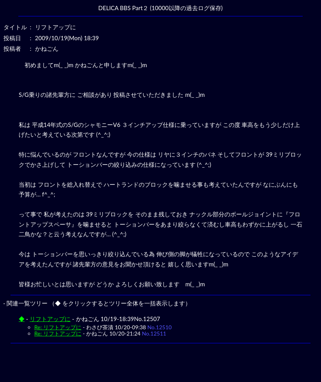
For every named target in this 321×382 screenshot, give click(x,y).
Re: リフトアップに (57, 327)
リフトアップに (50, 318)
